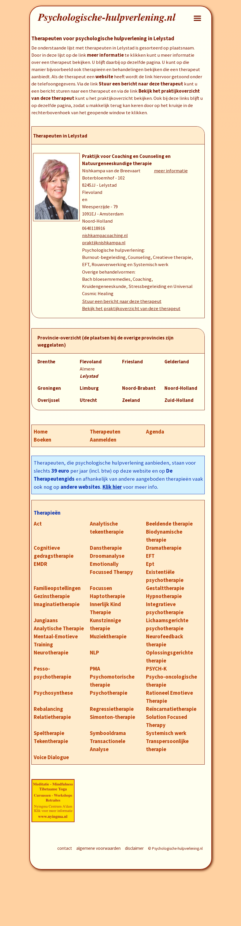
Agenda (155, 431)
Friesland (132, 362)
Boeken (42, 439)
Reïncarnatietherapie (171, 709)
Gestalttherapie (165, 588)
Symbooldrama (108, 733)
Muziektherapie (108, 636)
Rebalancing (48, 709)
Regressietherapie (112, 709)
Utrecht (88, 400)
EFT (150, 556)
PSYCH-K (156, 668)
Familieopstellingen (57, 588)
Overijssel (48, 400)
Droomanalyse (107, 556)
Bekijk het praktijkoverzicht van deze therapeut (131, 309)
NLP (94, 652)
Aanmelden (103, 439)
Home (41, 431)
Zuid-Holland (178, 400)
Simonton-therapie (112, 717)
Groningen (49, 388)
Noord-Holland (180, 388)
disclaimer (134, 848)
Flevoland (91, 362)
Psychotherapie (108, 693)
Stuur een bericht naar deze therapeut (122, 301)
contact (64, 848)
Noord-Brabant (139, 388)
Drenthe (46, 362)
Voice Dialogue (51, 757)
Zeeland (131, 400)
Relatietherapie (52, 717)
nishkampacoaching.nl (105, 235)
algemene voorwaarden (98, 848)
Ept (150, 564)
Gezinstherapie (52, 596)
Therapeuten (105, 431)
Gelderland (176, 362)
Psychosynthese (53, 693)
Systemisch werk (166, 733)
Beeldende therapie (169, 523)
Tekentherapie (51, 741)
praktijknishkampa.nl (104, 243)
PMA (95, 668)
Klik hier (112, 487)
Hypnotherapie (164, 596)
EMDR (40, 564)
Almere (87, 369)
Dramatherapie (163, 548)
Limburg (89, 388)
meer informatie (171, 171)
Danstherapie (106, 548)
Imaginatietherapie (56, 604)
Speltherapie (49, 733)
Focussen (101, 588)
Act (38, 523)
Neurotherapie (51, 652)
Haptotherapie (107, 596)
